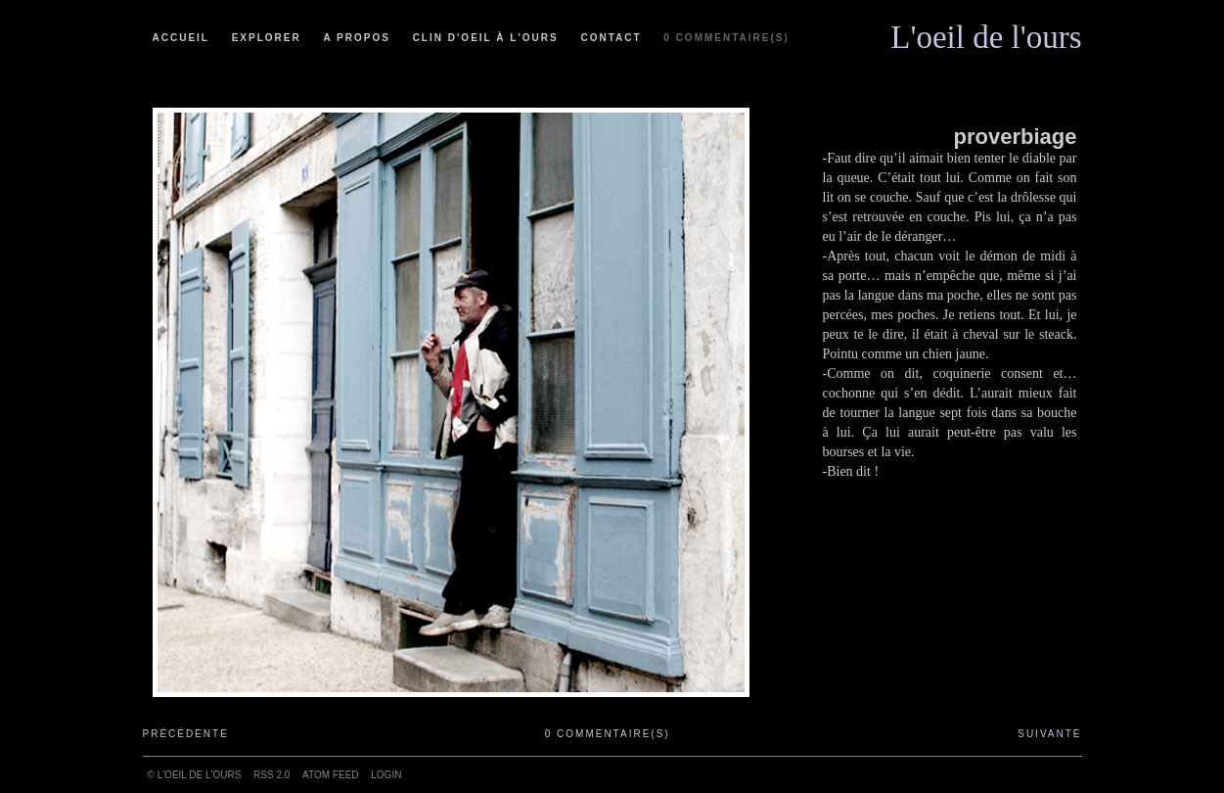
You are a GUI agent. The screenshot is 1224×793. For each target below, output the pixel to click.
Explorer (266, 37)
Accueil (181, 37)
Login (386, 775)
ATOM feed (330, 775)
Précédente (186, 733)
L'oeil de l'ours (985, 32)
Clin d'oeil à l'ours (486, 37)
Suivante (1049, 733)
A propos (356, 37)
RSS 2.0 (271, 775)
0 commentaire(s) (726, 37)
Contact (610, 37)
